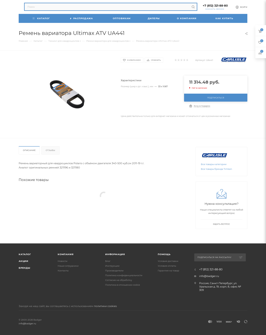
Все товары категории (213, 164)
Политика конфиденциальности (123, 275)
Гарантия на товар (168, 270)
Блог (107, 261)
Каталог (25, 254)
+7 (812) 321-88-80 (215, 5)
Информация (115, 254)
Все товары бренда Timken (216, 169)
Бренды (24, 267)
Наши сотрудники (68, 265)
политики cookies (105, 306)
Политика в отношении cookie (122, 284)
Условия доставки (168, 261)
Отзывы (50, 150)
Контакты (63, 270)
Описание (29, 150)
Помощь (164, 254)
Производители (114, 270)
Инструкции (112, 265)
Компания (65, 254)
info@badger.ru (209, 276)
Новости (62, 261)
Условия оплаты (167, 265)
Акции (23, 261)
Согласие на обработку (118, 280)
